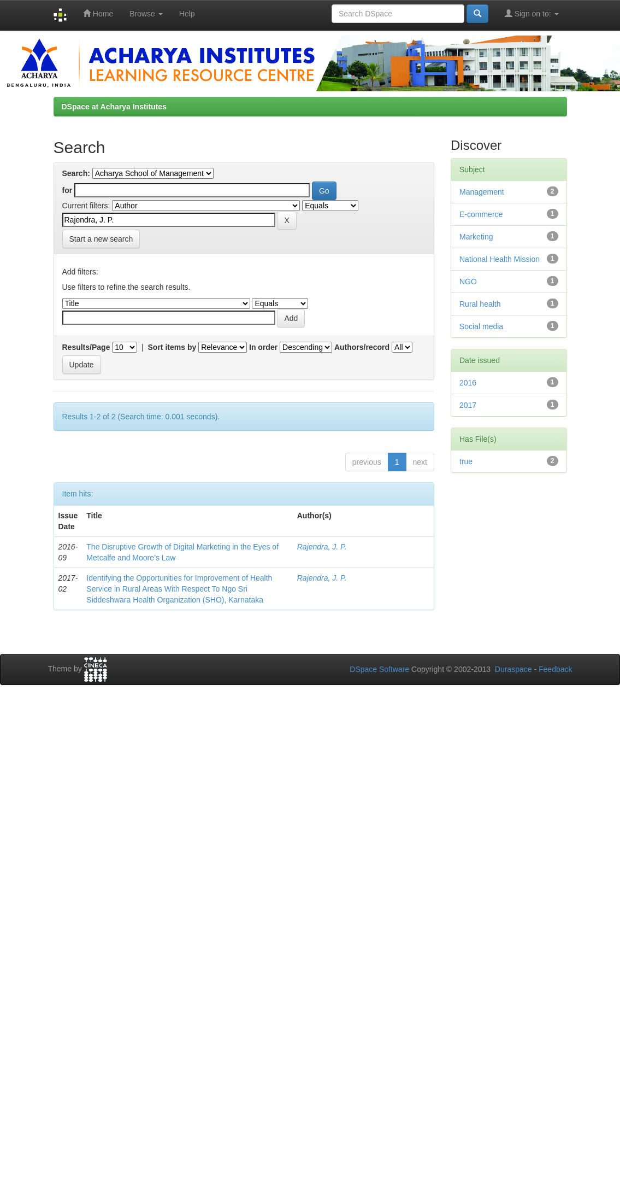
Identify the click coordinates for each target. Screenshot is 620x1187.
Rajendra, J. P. (322, 546)
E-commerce (481, 214)
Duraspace (513, 669)
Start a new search (101, 239)
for (67, 190)
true (466, 461)
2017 (467, 405)
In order (263, 347)
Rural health (480, 304)
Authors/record (361, 347)
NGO (468, 281)
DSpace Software (379, 669)
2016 (467, 382)
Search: (76, 173)
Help (187, 13)
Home (98, 13)
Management (481, 192)
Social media (481, 326)
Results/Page (86, 347)
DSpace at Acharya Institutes (114, 106)
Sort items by (172, 347)
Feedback (555, 669)
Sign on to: (532, 13)
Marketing (476, 236)
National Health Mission (499, 259)
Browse (146, 13)
